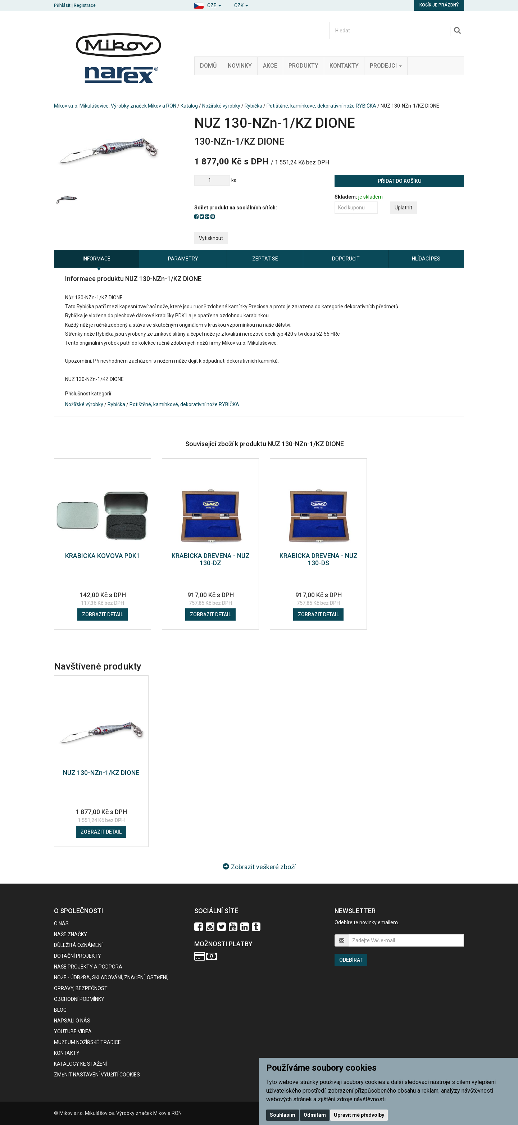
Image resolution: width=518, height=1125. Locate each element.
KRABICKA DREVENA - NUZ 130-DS (319, 559)
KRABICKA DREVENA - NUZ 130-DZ (211, 559)
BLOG (60, 1010)
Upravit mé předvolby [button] (359, 1115)
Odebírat (351, 960)
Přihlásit (62, 5)
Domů (208, 65)
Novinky (240, 65)
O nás (61, 923)
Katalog (189, 106)
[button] (207, 4)
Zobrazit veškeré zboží (259, 867)
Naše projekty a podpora (88, 967)
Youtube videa (73, 1031)
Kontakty (344, 65)
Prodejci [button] (386, 65)
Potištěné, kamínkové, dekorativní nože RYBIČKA (321, 106)
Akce (270, 65)
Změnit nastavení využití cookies (97, 1075)
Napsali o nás (72, 1021)
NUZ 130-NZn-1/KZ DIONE (101, 772)
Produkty (303, 65)
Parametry (183, 259)
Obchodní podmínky (79, 999)
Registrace (85, 5)
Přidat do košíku (399, 181)
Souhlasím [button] (282, 1115)
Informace (96, 259)
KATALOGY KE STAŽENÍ (80, 1064)
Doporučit (346, 259)
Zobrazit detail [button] (102, 614)
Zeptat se (265, 259)
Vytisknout (211, 238)
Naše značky (70, 934)
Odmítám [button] (315, 1115)
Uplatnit (403, 207)
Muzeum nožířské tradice (87, 1042)
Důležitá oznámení (78, 945)
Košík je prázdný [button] (439, 5)
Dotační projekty (77, 956)
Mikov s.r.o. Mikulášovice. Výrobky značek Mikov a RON (115, 106)
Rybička (253, 106)
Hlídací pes (426, 259)
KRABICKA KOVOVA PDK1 (102, 555)
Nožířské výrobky (221, 106)
